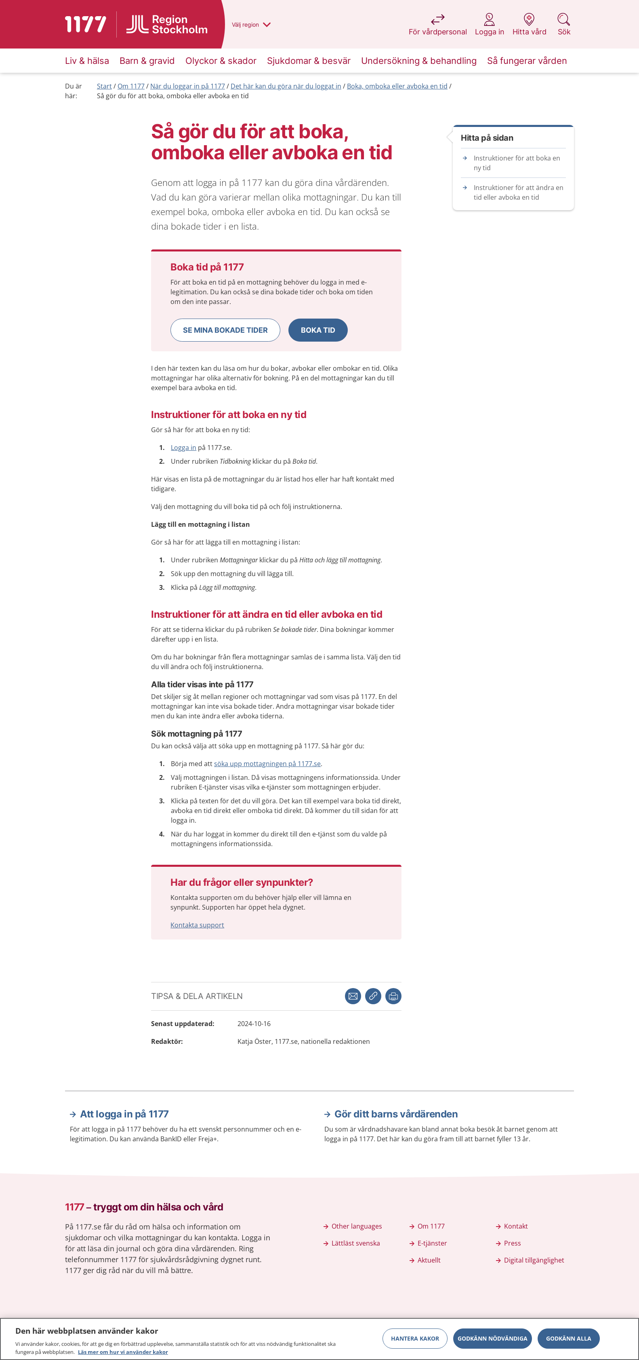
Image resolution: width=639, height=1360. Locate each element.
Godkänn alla (568, 1342)
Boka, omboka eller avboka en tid (397, 86)
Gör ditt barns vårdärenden (396, 1114)
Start (104, 86)
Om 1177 (131, 86)
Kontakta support (197, 925)
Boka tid (318, 330)
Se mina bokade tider (225, 330)
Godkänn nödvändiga (493, 1342)
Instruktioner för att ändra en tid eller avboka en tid (518, 192)
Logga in (183, 447)
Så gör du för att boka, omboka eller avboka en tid (173, 95)
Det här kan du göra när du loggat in (286, 86)
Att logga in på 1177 (124, 1114)
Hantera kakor (415, 1342)
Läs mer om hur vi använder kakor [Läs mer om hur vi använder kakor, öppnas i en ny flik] (123, 1356)
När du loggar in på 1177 (187, 86)
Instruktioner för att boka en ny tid (517, 163)
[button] (225, 330)
